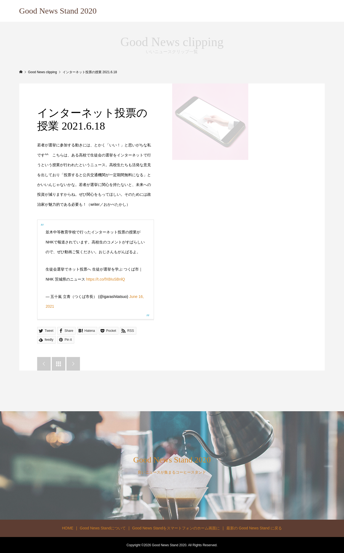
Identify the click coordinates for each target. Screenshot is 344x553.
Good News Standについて (103, 528)
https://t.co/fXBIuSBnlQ (105, 279)
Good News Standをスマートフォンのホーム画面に (176, 528)
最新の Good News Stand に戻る (254, 528)
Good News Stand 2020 (58, 10)
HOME (67, 528)
